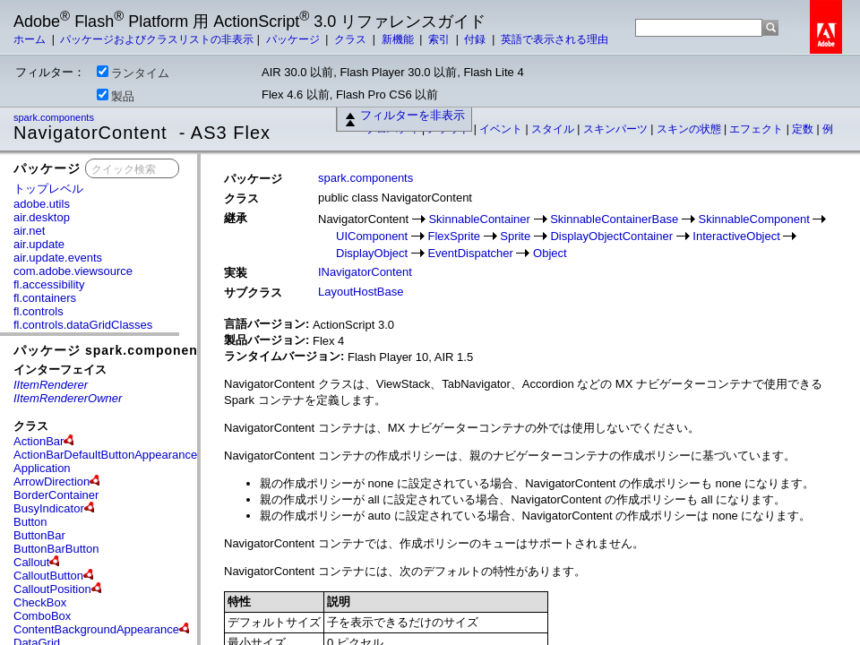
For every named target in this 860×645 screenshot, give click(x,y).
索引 (440, 39)
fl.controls (38, 311)
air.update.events (57, 257)
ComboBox (42, 616)
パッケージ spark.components (112, 350)
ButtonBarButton (56, 548)
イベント (502, 129)
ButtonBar (39, 535)
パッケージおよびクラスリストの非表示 (157, 39)
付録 (476, 39)
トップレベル (48, 188)
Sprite (515, 236)
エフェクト (757, 129)
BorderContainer (56, 495)
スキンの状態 (690, 129)
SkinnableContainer (478, 219)
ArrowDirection (51, 481)
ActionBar (38, 441)
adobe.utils (41, 204)
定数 (804, 129)
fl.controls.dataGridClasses (82, 324)
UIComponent (372, 236)
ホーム (30, 39)
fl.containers (44, 298)
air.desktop (41, 217)
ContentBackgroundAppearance (96, 629)
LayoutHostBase (360, 291)
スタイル (554, 129)
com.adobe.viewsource (73, 271)
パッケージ (294, 39)
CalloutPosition (52, 589)
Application (42, 468)
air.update (38, 244)
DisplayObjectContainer (611, 236)
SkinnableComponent (753, 219)
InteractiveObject (736, 236)
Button (30, 522)
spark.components (55, 117)
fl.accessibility (48, 284)
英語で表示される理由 (554, 39)
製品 (115, 96)
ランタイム (133, 72)
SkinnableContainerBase (614, 219)
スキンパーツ (616, 129)
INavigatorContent (365, 272)
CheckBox (39, 602)
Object (550, 253)
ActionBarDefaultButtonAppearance (105, 454)
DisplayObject (372, 253)
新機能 (399, 39)
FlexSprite (453, 236)
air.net (29, 230)
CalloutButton (48, 575)
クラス (351, 39)
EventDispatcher (469, 253)
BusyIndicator (48, 508)
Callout (31, 562)
